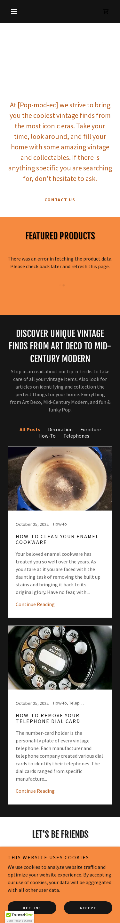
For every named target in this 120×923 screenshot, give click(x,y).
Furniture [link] (90, 429)
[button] (15, 11)
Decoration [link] (60, 429)
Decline (32, 907)
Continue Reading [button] (35, 604)
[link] (106, 11)
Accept (88, 907)
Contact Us (60, 200)
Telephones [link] (76, 436)
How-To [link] (47, 436)
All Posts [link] (30, 429)
